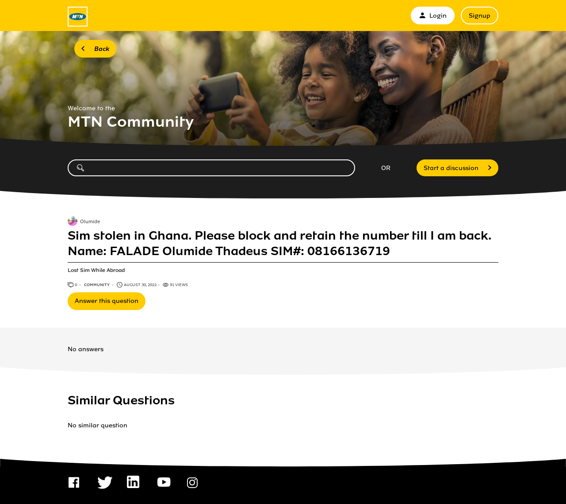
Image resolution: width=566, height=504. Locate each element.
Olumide (90, 222)
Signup (479, 16)
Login (433, 16)
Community (97, 284)
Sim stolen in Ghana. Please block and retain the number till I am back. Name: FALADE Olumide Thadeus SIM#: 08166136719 (279, 243)
